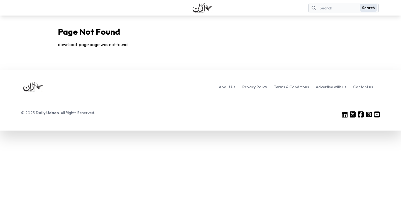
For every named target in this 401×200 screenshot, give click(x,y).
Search (368, 7)
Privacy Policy (254, 86)
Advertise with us (331, 86)
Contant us (363, 86)
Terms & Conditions (291, 86)
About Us (227, 86)
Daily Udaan (47, 112)
